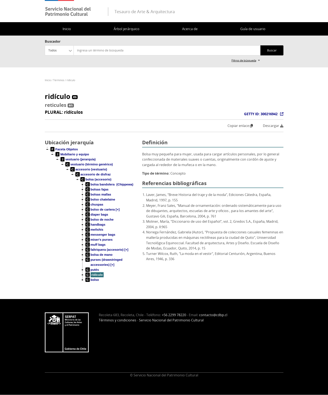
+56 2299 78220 (174, 315)
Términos (58, 80)
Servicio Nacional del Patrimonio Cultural (171, 320)
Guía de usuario (252, 29)
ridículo (71, 80)
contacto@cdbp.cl (213, 315)
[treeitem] (64, 149)
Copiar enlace (240, 125)
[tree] (92, 218)
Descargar (273, 126)
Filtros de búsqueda (244, 60)
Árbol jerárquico (126, 29)
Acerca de (190, 29)
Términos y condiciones (117, 320)
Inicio (67, 29)
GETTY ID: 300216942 (261, 114)
